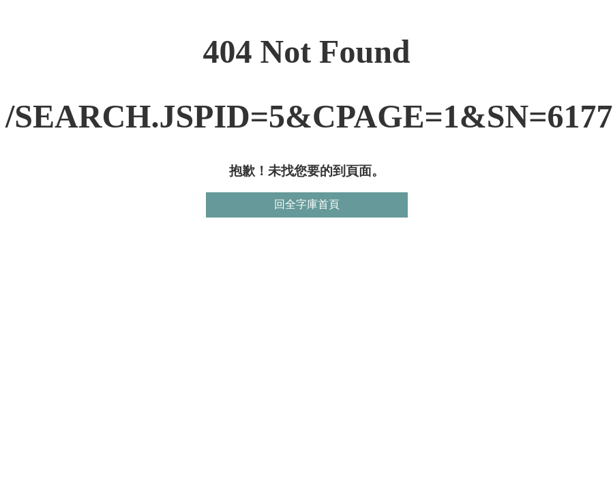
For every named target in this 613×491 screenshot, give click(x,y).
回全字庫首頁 (307, 204)
